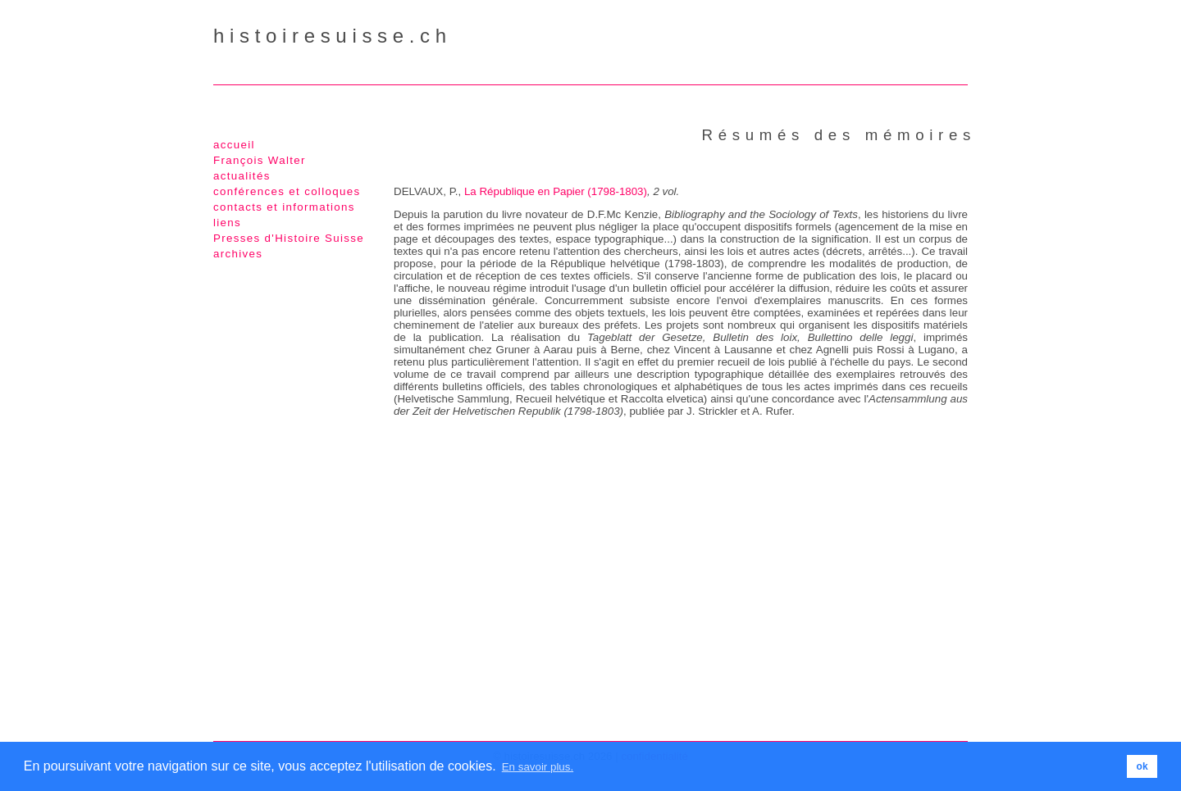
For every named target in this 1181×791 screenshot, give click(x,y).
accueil (234, 145)
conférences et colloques (286, 191)
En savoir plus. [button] (537, 767)
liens (227, 222)
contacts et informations (284, 207)
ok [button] (1142, 766)
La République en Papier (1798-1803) (555, 191)
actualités (242, 176)
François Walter (259, 160)
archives (237, 254)
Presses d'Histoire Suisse (288, 238)
